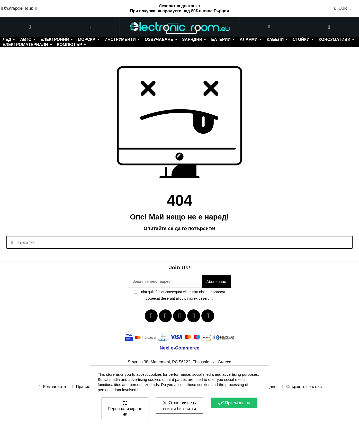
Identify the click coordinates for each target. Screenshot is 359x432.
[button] (29, 27)
